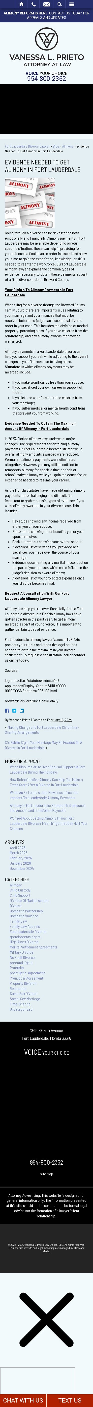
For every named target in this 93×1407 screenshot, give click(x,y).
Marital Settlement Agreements (33, 946)
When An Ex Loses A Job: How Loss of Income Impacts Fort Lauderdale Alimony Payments (44, 795)
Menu (71, 4)
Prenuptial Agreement (26, 978)
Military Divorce (21, 952)
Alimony (67, 146)
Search (59, 4)
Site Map (46, 1173)
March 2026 (19, 852)
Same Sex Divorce (23, 993)
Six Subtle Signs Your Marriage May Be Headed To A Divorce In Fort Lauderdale (43, 745)
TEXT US (69, 1400)
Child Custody (20, 889)
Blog (56, 146)
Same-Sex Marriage (25, 998)
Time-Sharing (20, 1003)
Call (33, 4)
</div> (37, 1386)
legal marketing (46, 1248)
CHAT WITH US (23, 1400)
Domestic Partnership (26, 910)
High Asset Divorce (24, 941)
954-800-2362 (46, 79)
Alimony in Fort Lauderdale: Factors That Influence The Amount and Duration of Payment (48, 808)
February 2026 (21, 857)
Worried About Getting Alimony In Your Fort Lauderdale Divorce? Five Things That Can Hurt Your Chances (49, 823)
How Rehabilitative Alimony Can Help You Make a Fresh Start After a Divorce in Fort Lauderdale (46, 782)
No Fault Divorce (22, 957)
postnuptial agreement (27, 972)
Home (22, 4)
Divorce (16, 905)
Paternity (17, 967)
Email (47, 4)
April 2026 (18, 847)
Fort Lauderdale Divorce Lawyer (27, 146)
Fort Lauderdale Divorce (28, 931)
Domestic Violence (24, 915)
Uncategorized (21, 1009)
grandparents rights (25, 936)
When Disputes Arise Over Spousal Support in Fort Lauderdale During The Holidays (47, 769)
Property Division (23, 983)
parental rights (21, 962)
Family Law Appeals (25, 926)
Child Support (20, 895)
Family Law (18, 921)
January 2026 (20, 863)
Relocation (18, 988)
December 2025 (22, 868)
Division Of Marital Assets (29, 900)
